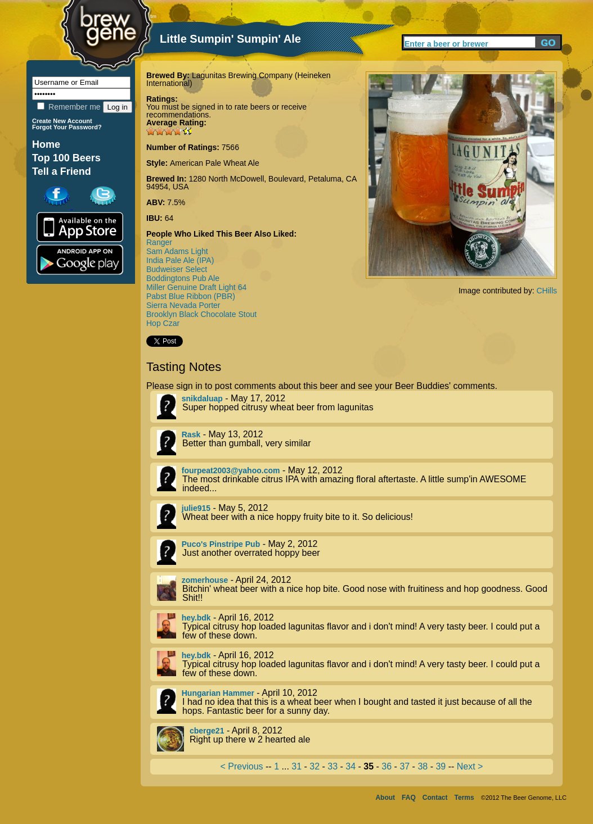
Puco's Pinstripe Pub (221, 544)
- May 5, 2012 (355, 516)
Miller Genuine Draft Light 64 (196, 287)
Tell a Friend (61, 171)
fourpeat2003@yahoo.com (231, 470)
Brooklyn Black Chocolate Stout (201, 314)
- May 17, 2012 (355, 406)
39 (440, 766)
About (385, 798)
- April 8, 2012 (355, 738)
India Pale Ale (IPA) (180, 260)
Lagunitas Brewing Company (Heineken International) (238, 79)
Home (46, 144)
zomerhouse (205, 580)
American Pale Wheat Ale (214, 163)
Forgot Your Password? (67, 127)
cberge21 (207, 730)
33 (332, 766)
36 (386, 766)
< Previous (242, 766)
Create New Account (62, 120)
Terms (464, 798)
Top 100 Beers (66, 158)
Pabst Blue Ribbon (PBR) (190, 296)
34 (350, 766)
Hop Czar (162, 323)
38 (422, 766)
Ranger (159, 242)
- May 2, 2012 (355, 552)
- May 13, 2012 (355, 442)
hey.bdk (196, 617)
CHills (546, 290)
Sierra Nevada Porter (183, 305)
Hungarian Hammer (218, 693)
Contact (435, 798)
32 (314, 766)
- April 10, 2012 (355, 702)
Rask (191, 434)
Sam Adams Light (177, 251)
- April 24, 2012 (355, 589)
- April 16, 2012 (355, 626)
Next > (470, 766)
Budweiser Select (176, 269)
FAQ (409, 798)
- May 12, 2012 (355, 479)
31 (296, 766)
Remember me (68, 106)
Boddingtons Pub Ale (182, 278)
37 (404, 766)
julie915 (196, 508)
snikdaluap (202, 398)
